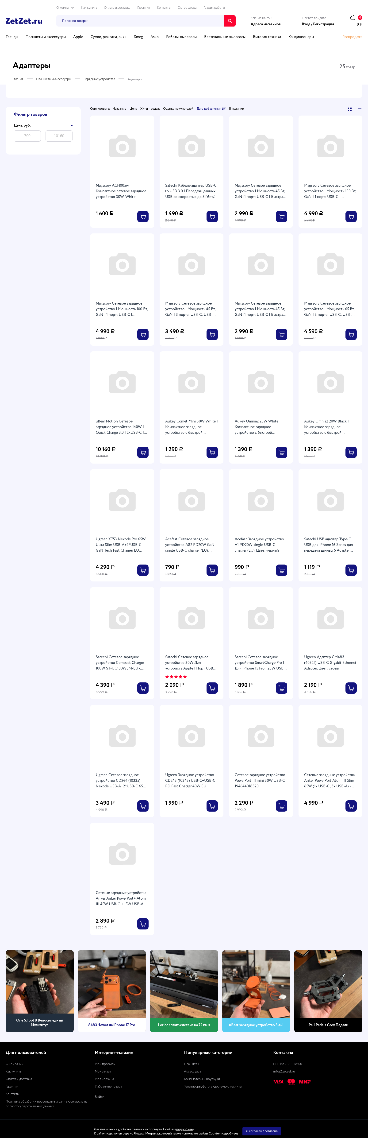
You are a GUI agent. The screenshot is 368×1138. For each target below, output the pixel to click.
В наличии (236, 108)
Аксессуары (193, 1071)
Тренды (12, 37)
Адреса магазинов (266, 24)
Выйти (99, 1097)
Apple (78, 37)
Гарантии (12, 1086)
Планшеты (191, 1064)
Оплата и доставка (117, 7)
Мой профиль (105, 1064)
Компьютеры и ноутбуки (202, 1079)
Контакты (164, 7)
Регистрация (323, 24)
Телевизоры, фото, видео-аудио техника (213, 1086)
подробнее (184, 1129)
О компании (65, 7)
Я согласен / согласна (262, 1131)
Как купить (89, 7)
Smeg (138, 37)
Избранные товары (109, 1086)
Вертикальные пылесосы (224, 37)
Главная (18, 79)
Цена (133, 108)
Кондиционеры (301, 37)
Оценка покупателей (178, 108)
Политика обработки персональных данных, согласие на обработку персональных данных (46, 1104)
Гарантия (143, 7)
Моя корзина (104, 1079)
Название (119, 108)
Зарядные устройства (99, 79)
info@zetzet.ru (284, 1071)
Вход (306, 24)
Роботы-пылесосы (181, 37)
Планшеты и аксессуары (46, 37)
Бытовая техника (267, 37)
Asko (154, 37)
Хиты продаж (150, 108)
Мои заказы (103, 1071)
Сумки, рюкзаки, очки (108, 37)
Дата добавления (211, 109)
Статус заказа (187, 7)
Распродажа (352, 37)
